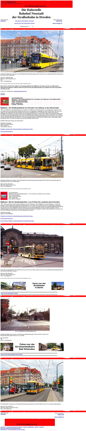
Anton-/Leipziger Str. (57, 23)
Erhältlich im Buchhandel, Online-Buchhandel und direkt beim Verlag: (17, 129)
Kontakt (36, 427)
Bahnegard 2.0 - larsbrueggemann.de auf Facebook (13, 429)
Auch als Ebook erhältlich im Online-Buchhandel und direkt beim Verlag (17, 220)
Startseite (41, 427)
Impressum (3, 427)
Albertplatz (3, 20)
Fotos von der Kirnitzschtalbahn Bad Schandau (12, 354)
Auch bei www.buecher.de (7, 131)
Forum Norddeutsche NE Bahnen (14, 427)
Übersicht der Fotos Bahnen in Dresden (24, 20)
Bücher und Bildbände (28, 427)
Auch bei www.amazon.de (7, 218)
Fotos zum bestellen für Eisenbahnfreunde (10, 428)
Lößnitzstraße (59, 20)
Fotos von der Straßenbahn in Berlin (9, 293)
